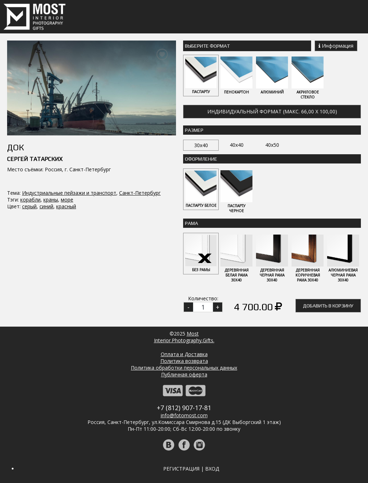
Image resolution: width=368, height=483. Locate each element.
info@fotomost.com (184, 415)
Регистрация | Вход (191, 468)
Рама (191, 223)
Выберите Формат (207, 46)
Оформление (201, 159)
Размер (194, 130)
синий (46, 206)
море (67, 199)
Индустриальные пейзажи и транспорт (69, 192)
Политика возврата (184, 361)
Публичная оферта (184, 374)
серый (29, 206)
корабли (30, 199)
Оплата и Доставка (184, 354)
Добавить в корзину (328, 305)
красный (66, 206)
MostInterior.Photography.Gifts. (184, 337)
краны (50, 199)
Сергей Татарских (35, 159)
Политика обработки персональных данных (184, 367)
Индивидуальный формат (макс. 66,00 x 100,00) (272, 111)
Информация (336, 45)
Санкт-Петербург (140, 192)
